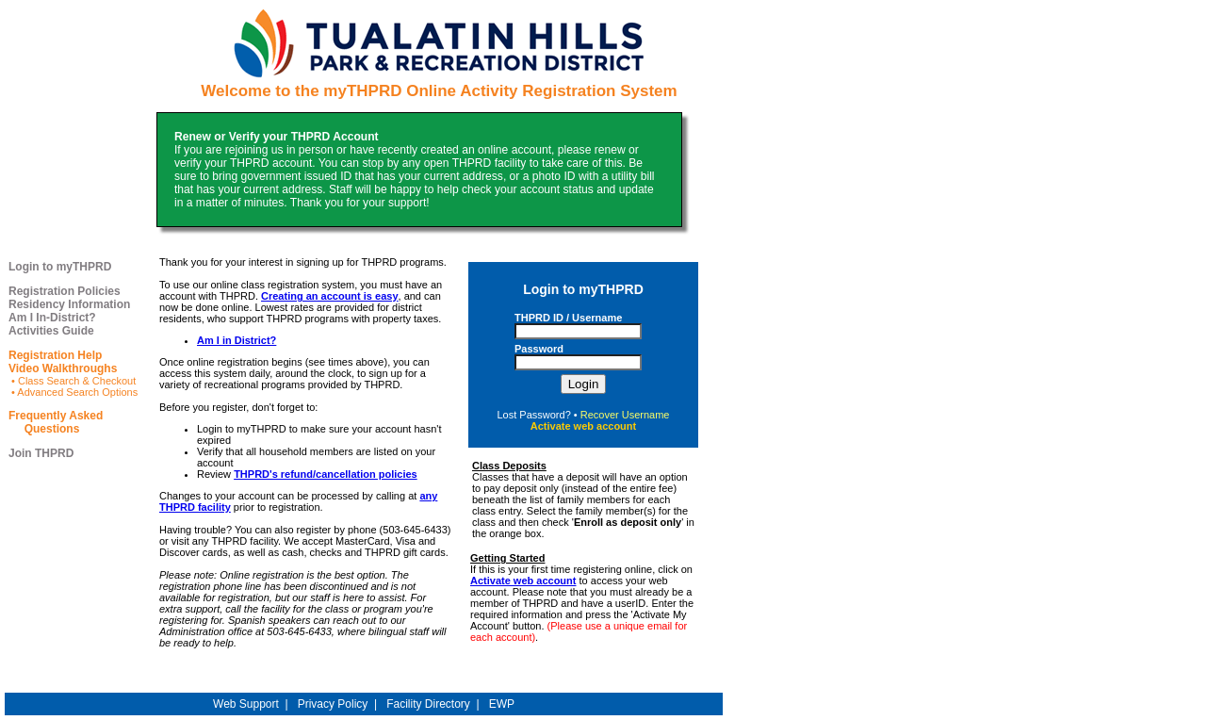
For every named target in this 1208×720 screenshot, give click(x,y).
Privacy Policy (333, 704)
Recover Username (625, 414)
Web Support (246, 704)
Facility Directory (428, 704)
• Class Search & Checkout (72, 380)
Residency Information (69, 304)
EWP (501, 704)
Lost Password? (534, 414)
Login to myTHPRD (59, 266)
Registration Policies (64, 291)
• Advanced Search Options (73, 392)
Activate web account (523, 580)
